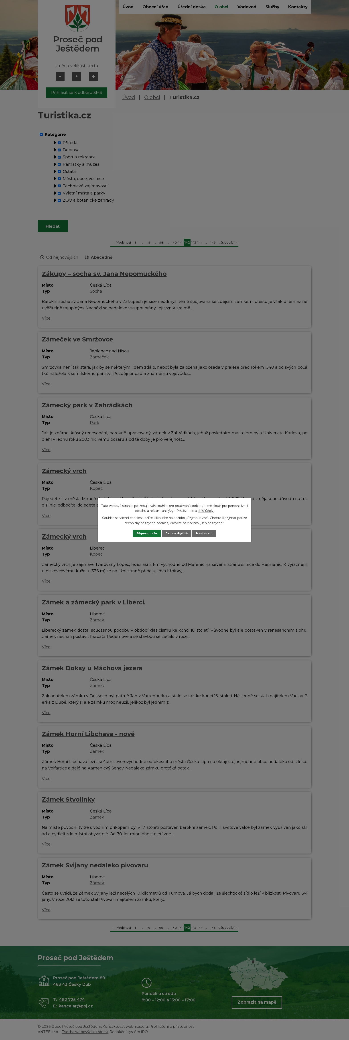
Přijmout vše (144, 533)
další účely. (206, 511)
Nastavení (207, 533)
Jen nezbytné (176, 533)
